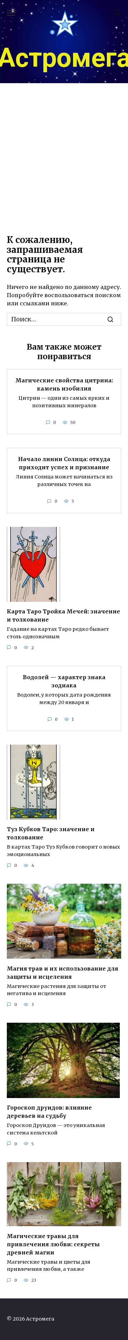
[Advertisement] (64, 158)
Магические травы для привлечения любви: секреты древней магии (53, 1243)
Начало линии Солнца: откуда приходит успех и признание (64, 463)
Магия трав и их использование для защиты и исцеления (62, 972)
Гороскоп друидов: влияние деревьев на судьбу (49, 1111)
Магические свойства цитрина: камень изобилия (64, 384)
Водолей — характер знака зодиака (64, 681)
